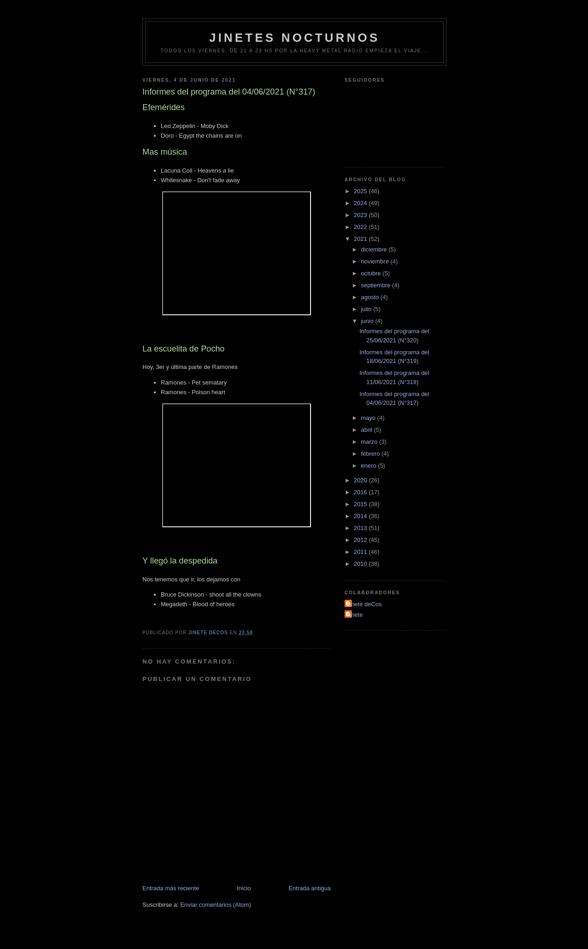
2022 (361, 226)
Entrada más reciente (170, 888)
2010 (361, 563)
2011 (361, 551)
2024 (361, 203)
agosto (371, 297)
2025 (361, 191)
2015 (361, 504)
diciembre (375, 249)
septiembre (376, 285)
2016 (361, 492)
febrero (371, 453)
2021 (361, 238)
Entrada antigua (309, 888)
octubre (372, 273)
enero (369, 465)
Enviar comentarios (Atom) (215, 904)
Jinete (355, 614)
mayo (369, 417)
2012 (361, 539)
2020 (361, 480)
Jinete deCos (364, 604)
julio (367, 309)
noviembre (375, 261)
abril (367, 429)
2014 (361, 516)
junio (368, 321)
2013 (361, 528)
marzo (370, 441)
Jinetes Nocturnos (294, 38)
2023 (361, 215)
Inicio (244, 888)
